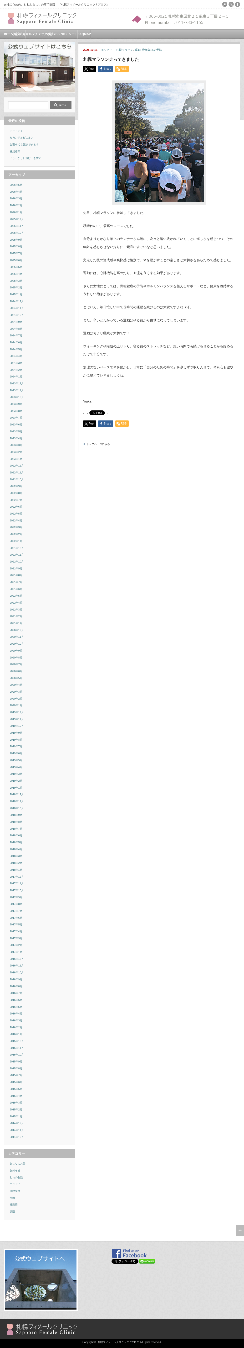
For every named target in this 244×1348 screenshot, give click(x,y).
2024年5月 (16, 349)
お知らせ (15, 1170)
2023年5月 (16, 431)
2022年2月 (16, 534)
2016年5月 (16, 1006)
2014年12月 (17, 1123)
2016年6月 (16, 999)
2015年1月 (16, 1116)
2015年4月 (16, 1095)
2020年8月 (16, 657)
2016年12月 (17, 958)
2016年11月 (17, 965)
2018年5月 (16, 842)
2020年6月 (16, 671)
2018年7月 (16, 828)
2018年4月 (16, 849)
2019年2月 (16, 780)
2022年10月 (17, 479)
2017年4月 (16, 931)
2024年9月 (16, 321)
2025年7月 (16, 253)
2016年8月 (16, 986)
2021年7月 (16, 582)
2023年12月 (17, 383)
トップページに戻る (98, 444)
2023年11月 (17, 390)
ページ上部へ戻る (240, 1230)
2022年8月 (16, 493)
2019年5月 (16, 760)
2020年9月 (16, 650)
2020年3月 (16, 691)
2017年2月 (16, 945)
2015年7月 (16, 1075)
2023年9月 (16, 404)
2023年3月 (16, 445)
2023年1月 (16, 458)
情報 (12, 1197)
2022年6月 (16, 506)
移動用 (14, 1204)
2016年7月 (16, 993)
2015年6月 (16, 1082)
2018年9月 (16, 814)
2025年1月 (16, 294)
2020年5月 (16, 678)
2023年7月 (16, 417)
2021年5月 (16, 595)
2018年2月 (16, 862)
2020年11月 (17, 636)
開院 (12, 1211)
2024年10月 (17, 314)
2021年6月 (16, 589)
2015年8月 (16, 1068)
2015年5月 (16, 1089)
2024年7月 (16, 335)
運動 (138, 50)
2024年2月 (16, 369)
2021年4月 (16, 602)
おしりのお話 (17, 1163)
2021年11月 (17, 554)
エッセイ (106, 50)
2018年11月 (17, 801)
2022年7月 (16, 500)
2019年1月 (16, 787)
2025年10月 (17, 232)
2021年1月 (16, 623)
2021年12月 (17, 548)
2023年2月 (16, 452)
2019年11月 (17, 719)
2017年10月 (17, 890)
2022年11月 (17, 472)
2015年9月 (16, 1061)
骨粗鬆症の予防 (152, 50)
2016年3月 (16, 1020)
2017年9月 (16, 897)
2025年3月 (16, 280)
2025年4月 (16, 273)
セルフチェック (36, 34)
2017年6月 (16, 917)
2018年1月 (16, 869)
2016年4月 (16, 1013)
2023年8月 (16, 410)
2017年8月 (16, 903)
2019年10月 (17, 725)
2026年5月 (16, 184)
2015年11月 (17, 1047)
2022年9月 (16, 486)
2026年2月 (16, 205)
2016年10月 (17, 972)
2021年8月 (16, 575)
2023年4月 (16, 438)
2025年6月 (16, 260)
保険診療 (15, 1190)
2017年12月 (17, 876)
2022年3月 (16, 527)
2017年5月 (16, 924)
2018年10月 (17, 808)
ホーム (8, 34)
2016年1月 (16, 1034)
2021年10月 (17, 561)
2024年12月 (17, 301)
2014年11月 (17, 1130)
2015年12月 (17, 1041)
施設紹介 (19, 34)
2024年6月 (16, 342)
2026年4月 (16, 191)
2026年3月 (16, 198)
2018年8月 (16, 821)
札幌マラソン (124, 50)
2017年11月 (17, 883)
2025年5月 (16, 266)
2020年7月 (16, 664)
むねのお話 (16, 1177)
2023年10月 (17, 397)
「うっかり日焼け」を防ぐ (25, 158)
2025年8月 (16, 246)
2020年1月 (16, 705)
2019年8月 (16, 739)
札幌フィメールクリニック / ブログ (118, 1342)
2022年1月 (16, 541)
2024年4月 (16, 356)
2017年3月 (16, 938)
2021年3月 (16, 609)
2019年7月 (16, 746)
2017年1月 (16, 951)
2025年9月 (16, 239)
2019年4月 (16, 767)
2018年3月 (16, 855)
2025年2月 (16, 287)
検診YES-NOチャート (62, 34)
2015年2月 (16, 1109)
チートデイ (16, 130)
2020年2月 (16, 698)
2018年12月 (17, 794)
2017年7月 (16, 910)
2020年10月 (17, 643)
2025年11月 (17, 225)
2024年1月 (16, 376)
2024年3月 (16, 362)
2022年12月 (17, 465)
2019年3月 (16, 773)
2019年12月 (17, 712)
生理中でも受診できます (24, 144)
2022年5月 (16, 513)
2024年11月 (17, 308)
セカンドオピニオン (21, 137)
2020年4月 (16, 684)
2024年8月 (16, 328)
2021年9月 (16, 568)
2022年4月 (16, 520)
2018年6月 (16, 835)
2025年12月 (17, 219)
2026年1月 (16, 212)
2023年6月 (16, 424)
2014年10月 (17, 1137)
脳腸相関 (15, 151)
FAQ (81, 34)
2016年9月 (16, 979)
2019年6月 (16, 753)
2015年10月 (17, 1054)
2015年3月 (16, 1102)
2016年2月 (16, 1027)
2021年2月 (16, 616)
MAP (87, 34)
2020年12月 (17, 630)
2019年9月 (16, 732)
